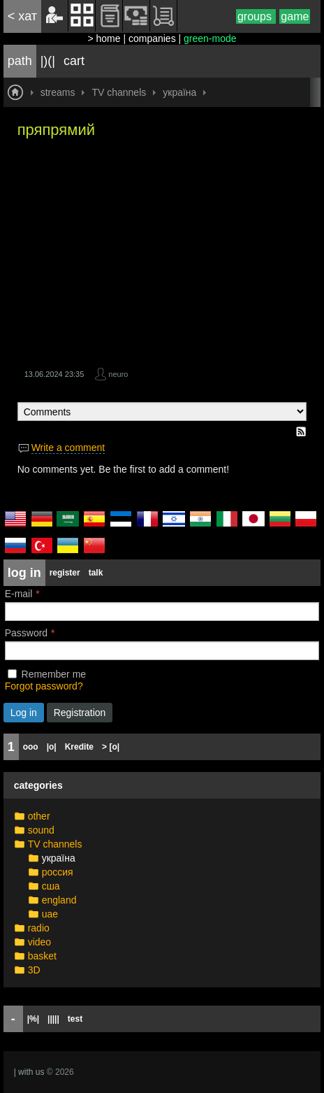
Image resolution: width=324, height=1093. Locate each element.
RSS (301, 431)
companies (152, 38)
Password (26, 632)
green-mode (210, 38)
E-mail (19, 593)
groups (255, 16)
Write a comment (68, 447)
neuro (118, 374)
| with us (29, 1072)
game (295, 16)
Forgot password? (44, 686)
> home (103, 38)
